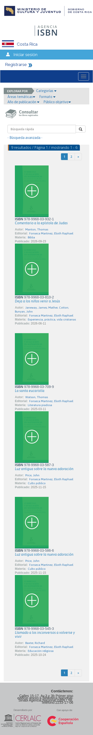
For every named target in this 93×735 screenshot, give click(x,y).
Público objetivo (57, 102)
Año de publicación (23, 102)
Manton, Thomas (36, 229)
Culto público (37, 483)
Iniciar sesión (25, 54)
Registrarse (16, 64)
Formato (47, 97)
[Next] (78, 156)
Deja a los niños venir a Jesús (37, 301)
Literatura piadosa (40, 405)
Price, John (32, 475)
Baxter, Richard (35, 643)
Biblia (31, 237)
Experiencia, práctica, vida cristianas (52, 319)
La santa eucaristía (29, 391)
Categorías (46, 91)
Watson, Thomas (36, 397)
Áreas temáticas (21, 97)
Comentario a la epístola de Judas (41, 223)
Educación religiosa (41, 651)
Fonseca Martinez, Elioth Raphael (51, 233)
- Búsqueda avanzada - (24, 138)
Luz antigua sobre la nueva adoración (44, 469)
